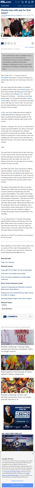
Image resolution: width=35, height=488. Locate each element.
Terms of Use (8, 472)
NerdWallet (4, 77)
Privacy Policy (17, 472)
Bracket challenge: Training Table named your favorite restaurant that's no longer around (17, 349)
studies (15, 171)
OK (33, 453)
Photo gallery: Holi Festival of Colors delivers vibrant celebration (16, 373)
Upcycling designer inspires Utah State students (16, 299)
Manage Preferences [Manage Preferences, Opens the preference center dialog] (17, 481)
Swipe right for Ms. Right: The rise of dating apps (16, 270)
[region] (17, 469)
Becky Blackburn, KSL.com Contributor (12, 15)
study (10, 112)
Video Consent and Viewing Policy (15, 474)
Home (19, 6)
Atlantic (23, 89)
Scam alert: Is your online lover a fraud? (13, 274)
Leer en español (29, 47)
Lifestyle (4, 305)
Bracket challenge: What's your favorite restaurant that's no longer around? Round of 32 (16, 397)
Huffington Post (18, 94)
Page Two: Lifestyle (7, 262)
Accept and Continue (17, 485)
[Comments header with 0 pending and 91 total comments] (17, 316)
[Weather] (17, 2)
